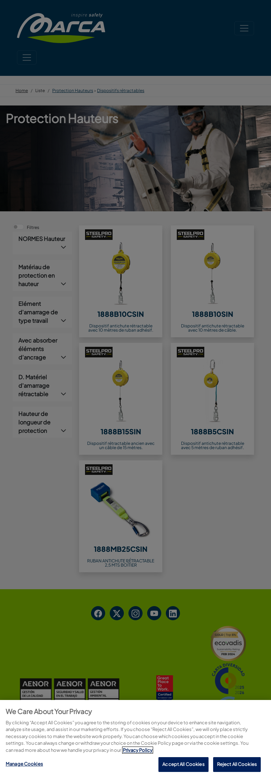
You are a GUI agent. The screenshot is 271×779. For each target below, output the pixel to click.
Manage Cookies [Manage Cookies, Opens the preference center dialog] (24, 765)
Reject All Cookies (237, 765)
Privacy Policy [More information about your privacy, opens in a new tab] (137, 751)
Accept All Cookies (183, 765)
